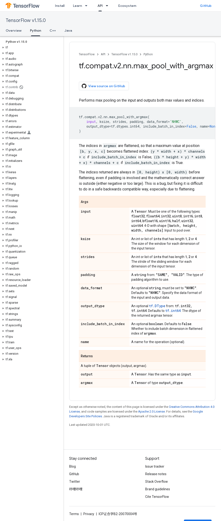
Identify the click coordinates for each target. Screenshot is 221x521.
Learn (77, 6)
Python (148, 54)
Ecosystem (127, 6)
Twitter (74, 481)
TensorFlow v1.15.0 (26, 20)
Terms (74, 514)
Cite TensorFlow (157, 497)
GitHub (206, 6)
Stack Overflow (156, 481)
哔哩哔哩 (75, 489)
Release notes (155, 474)
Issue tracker (154, 466)
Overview (13, 30)
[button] (31, 47)
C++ (53, 30)
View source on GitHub (103, 86)
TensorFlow (87, 54)
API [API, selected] (100, 6)
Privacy (88, 514)
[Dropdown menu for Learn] (87, 5)
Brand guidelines (157, 489)
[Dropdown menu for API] (108, 5)
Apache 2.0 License (151, 411)
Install (59, 6)
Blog (72, 466)
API (103, 54)
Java (68, 30)
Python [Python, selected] (35, 30)
